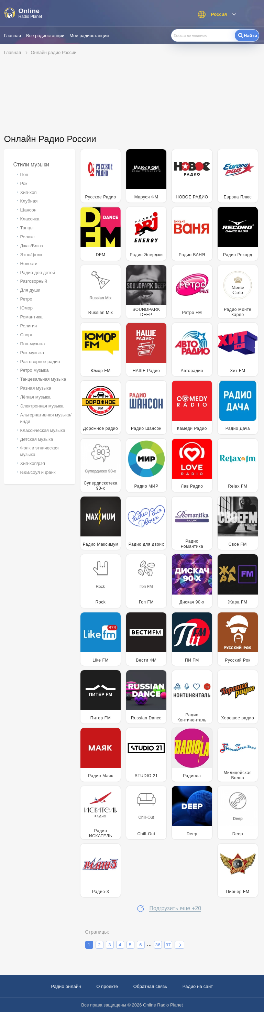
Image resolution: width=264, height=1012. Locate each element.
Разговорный (33, 281)
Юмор (26, 308)
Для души (30, 290)
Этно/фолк (31, 254)
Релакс (27, 236)
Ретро (26, 299)
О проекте (107, 986)
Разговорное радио (40, 361)
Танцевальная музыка (43, 379)
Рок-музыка (32, 352)
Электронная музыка (42, 406)
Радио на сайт (198, 986)
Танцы (27, 227)
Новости (28, 263)
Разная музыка (35, 388)
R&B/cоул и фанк (38, 472)
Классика (30, 218)
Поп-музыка (32, 343)
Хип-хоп (28, 192)
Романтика (31, 316)
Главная (12, 35)
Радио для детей (37, 272)
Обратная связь (150, 986)
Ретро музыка (34, 370)
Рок (24, 183)
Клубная (29, 201)
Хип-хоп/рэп (32, 463)
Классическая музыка (42, 430)
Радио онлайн (66, 986)
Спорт (26, 334)
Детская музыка (36, 439)
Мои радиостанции (89, 35)
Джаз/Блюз (31, 245)
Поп (24, 174)
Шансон (28, 210)
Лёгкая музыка (35, 397)
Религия (28, 325)
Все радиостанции (45, 35)
